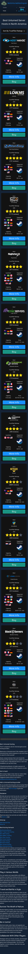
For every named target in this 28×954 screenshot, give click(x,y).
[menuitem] (9, 7)
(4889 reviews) (14, 482)
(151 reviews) (14, 158)
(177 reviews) (14, 105)
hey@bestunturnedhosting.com (8, 779)
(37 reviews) (14, 643)
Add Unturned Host (5, 822)
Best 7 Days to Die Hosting (7, 832)
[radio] (7, 52)
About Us (2, 824)
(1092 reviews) (14, 52)
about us (4, 817)
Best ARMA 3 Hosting (5, 835)
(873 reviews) (14, 266)
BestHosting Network (5, 830)
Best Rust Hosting (5, 842)
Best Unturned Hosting (6, 846)
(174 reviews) (14, 696)
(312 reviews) (14, 588)
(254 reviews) (14, 322)
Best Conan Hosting (5, 839)
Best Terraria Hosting (5, 844)
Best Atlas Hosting (5, 837)
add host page (13, 788)
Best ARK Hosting (4, 833)
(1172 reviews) (14, 211)
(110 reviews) (14, 375)
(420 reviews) (14, 535)
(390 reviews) (14, 429)
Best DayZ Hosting (5, 841)
